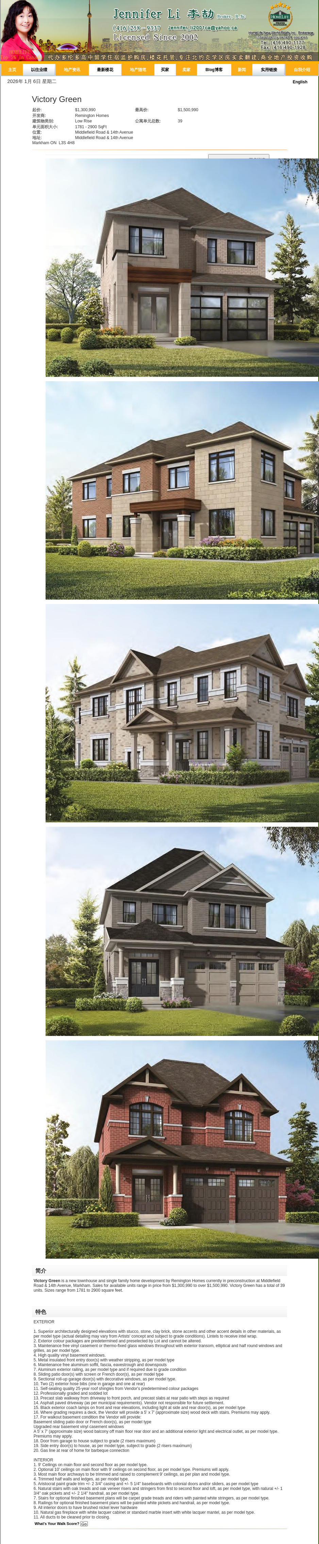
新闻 (242, 69)
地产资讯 (72, 69)
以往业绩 (39, 69)
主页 (12, 69)
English (300, 82)
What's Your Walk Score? (61, 1524)
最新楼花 (105, 69)
